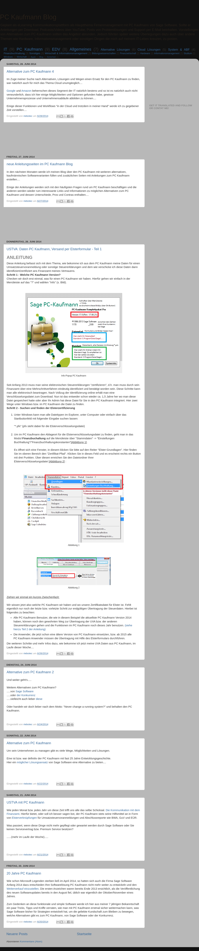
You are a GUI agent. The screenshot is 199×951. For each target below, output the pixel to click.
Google (11, 90)
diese (39, 698)
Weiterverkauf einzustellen (23, 888)
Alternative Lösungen (115, 49)
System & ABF (179, 49)
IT (5, 49)
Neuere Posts (16, 934)
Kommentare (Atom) (31, 941)
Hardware (145, 53)
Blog (41, 57)
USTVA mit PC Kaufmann (25, 802)
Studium (188, 53)
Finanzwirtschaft (128, 53)
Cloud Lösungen (149, 49)
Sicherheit (51, 57)
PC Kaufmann (30, 49)
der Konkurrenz (26, 695)
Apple (33, 57)
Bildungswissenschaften (104, 53)
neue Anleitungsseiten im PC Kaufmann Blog (40, 164)
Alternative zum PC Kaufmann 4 (30, 71)
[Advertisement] (73, 138)
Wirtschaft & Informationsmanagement (66, 53)
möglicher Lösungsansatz (32, 762)
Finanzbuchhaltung (14, 53)
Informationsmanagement (166, 53)
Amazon (26, 90)
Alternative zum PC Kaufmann (29, 743)
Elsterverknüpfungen (24, 817)
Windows (8, 57)
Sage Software (25, 691)
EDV (56, 49)
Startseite (84, 934)
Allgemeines (80, 49)
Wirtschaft (22, 57)
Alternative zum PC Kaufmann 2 (30, 672)
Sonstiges (34, 53)
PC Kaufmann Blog (28, 17)
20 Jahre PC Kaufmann (24, 873)
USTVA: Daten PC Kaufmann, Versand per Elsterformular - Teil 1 (54, 249)
